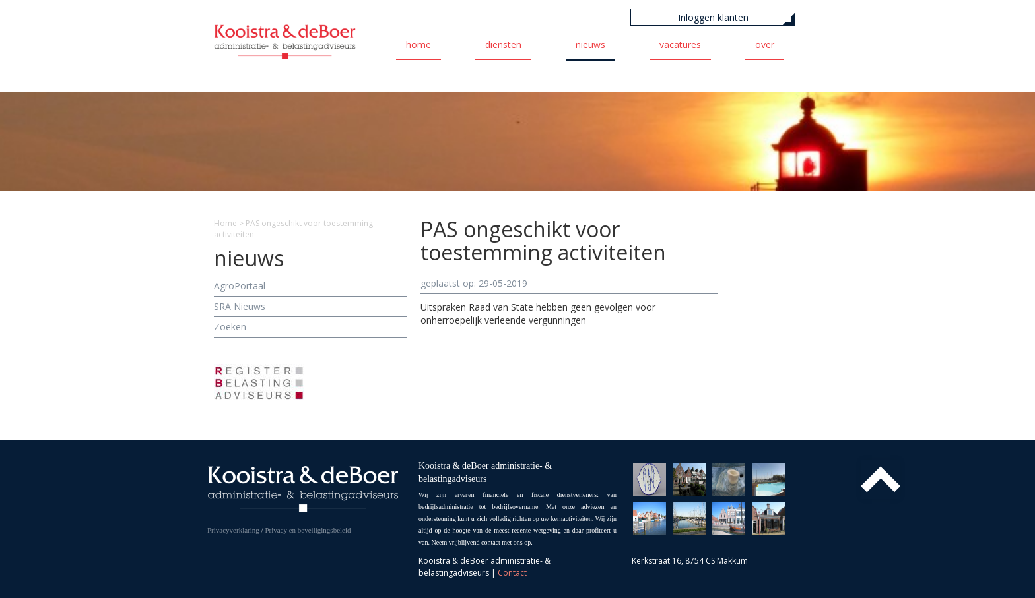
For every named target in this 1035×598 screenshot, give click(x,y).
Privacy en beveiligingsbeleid (308, 530)
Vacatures (680, 44)
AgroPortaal (239, 286)
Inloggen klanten (713, 17)
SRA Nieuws (239, 306)
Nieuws (590, 44)
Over (764, 44)
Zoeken (230, 326)
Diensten (503, 44)
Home (418, 44)
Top (880, 479)
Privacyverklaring (233, 530)
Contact (512, 572)
